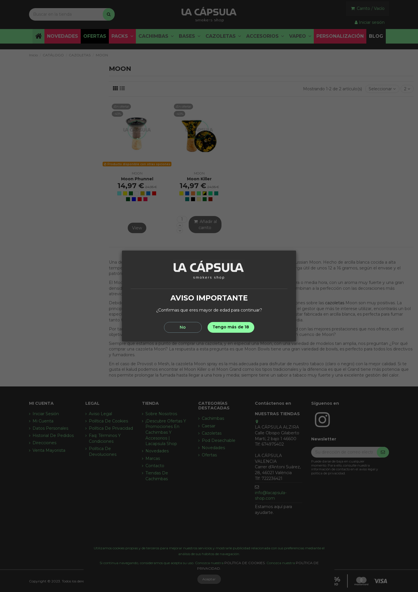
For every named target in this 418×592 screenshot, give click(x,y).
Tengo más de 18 (230, 327)
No (183, 327)
